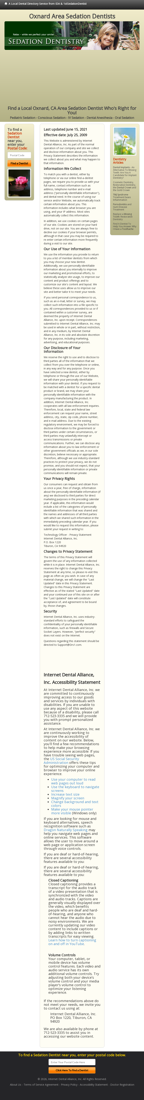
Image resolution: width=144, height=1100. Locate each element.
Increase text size (65, 794)
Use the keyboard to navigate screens (75, 789)
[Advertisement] (72, 78)
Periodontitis (120, 204)
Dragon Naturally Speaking (66, 830)
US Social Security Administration (61, 761)
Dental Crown (124, 187)
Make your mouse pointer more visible (72, 811)
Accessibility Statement (94, 1084)
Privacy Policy (69, 1084)
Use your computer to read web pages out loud (73, 781)
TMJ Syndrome (120, 194)
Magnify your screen (67, 798)
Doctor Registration (122, 1084)
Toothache (128, 229)
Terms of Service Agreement (41, 1084)
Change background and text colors (74, 804)
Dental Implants (121, 167)
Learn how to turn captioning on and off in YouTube (72, 942)
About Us (15, 1084)
